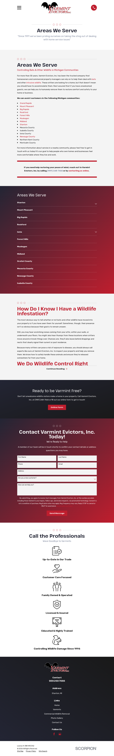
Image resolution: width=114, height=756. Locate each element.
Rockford (24, 112)
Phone (20, 464)
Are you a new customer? (27, 478)
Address (21, 471)
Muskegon (24, 118)
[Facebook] (54, 734)
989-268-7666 (57, 681)
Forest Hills (25, 115)
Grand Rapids (26, 103)
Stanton (23, 124)
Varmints (57, 710)
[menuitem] (55, 203)
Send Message (57, 513)
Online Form (57, 407)
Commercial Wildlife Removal (57, 714)
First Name (22, 457)
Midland (23, 121)
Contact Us (57, 722)
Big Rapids (24, 109)
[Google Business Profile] (60, 734)
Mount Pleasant (27, 106)
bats (94, 79)
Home (57, 705)
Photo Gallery (57, 718)
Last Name (62, 457)
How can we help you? (26, 485)
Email (61, 464)
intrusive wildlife (33, 83)
